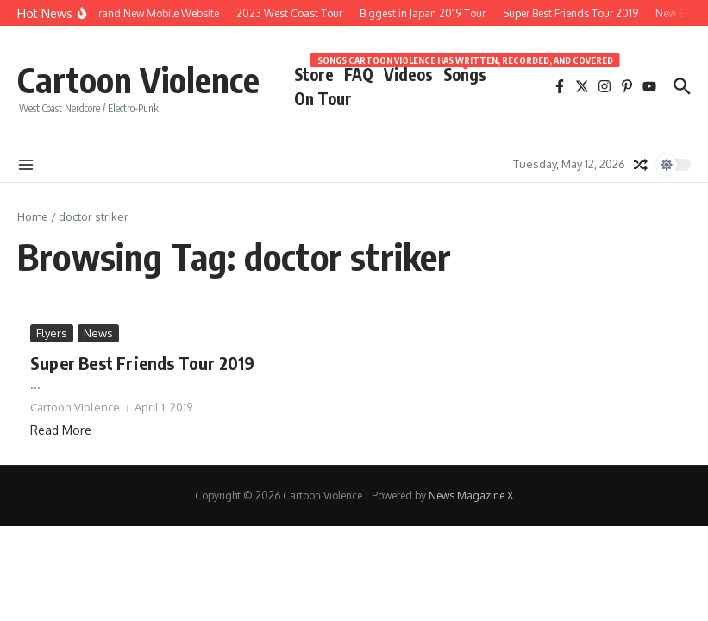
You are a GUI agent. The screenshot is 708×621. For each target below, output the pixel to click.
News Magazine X (471, 495)
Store (314, 74)
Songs (464, 73)
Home (32, 216)
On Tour (323, 98)
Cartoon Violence (138, 79)
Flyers (51, 333)
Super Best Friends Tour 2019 (142, 362)
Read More (60, 430)
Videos (408, 74)
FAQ (358, 74)
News (98, 333)
